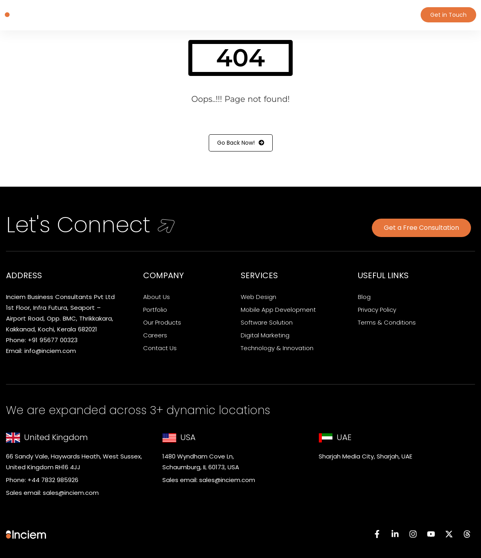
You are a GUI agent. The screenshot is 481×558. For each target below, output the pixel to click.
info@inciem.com (50, 351)
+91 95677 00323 (53, 340)
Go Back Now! (240, 143)
